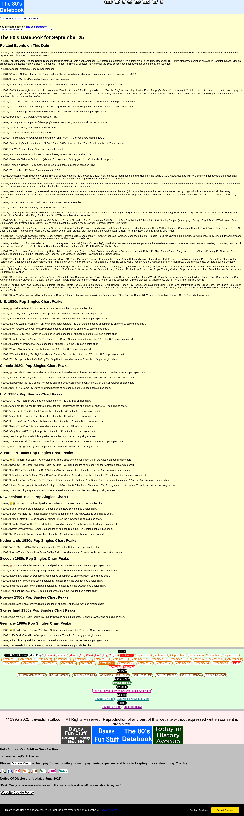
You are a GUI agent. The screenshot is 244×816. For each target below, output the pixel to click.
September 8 (26, 659)
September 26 (125, 663)
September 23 (68, 663)
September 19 (234, 659)
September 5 (213, 655)
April (82, 655)
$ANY (63, 771)
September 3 (178, 655)
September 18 (215, 659)
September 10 (62, 659)
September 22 (49, 663)
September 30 (202, 663)
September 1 (143, 655)
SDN (137, 1)
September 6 (231, 655)
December (129, 667)
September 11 (81, 659)
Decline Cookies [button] (199, 810)
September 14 (138, 659)
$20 (25, 771)
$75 (42, 771)
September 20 (11, 663)
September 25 (106, 663)
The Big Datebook (59, 675)
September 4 (196, 655)
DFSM (146, 1)
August (114, 655)
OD (130, 1)
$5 (161, 1)
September (126, 655)
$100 (52, 771)
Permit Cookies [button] (225, 810)
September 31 (221, 663)
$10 (17, 771)
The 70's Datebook (215, 675)
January (49, 655)
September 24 (87, 663)
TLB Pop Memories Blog (31, 675)
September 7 (9, 659)
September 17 (196, 659)
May (89, 655)
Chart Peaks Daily (142, 675)
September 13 (119, 659)
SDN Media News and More (133, 698)
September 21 (30, 663)
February (62, 655)
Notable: (122, 694)
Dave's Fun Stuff (122, 683)
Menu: (122, 651)
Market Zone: (122, 679)
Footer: (122, 702)
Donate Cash (20, 763)
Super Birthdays (132, 706)
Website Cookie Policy (17, 792)
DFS (117, 1)
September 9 (44, 659)
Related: (122, 671)
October (236, 663)
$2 (2, 771)
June (97, 655)
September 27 (144, 663)
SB (124, 1)
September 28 (163, 663)
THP (155, 1)
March (73, 655)
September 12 (100, 659)
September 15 (158, 659)
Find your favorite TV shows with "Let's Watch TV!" (122, 690)
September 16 (177, 659)
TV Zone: (122, 686)
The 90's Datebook (191, 675)
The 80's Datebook (36, 27)
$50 (34, 771)
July (105, 655)
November (115, 667)
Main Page (36, 655)
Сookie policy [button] (109, 810)
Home (108, 1)
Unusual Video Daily (84, 675)
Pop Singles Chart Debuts (114, 675)
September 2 (161, 655)
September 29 (182, 663)
